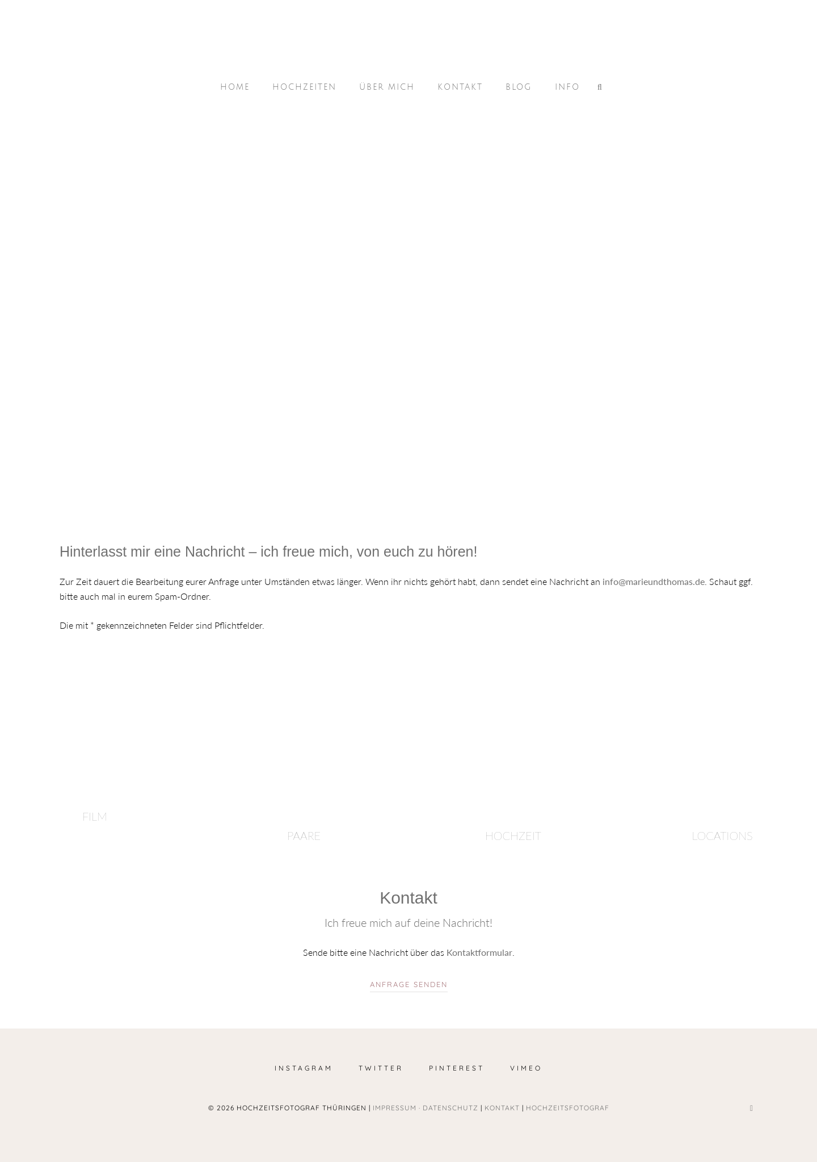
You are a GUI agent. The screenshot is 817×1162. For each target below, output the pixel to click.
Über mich (387, 87)
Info (567, 87)
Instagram (304, 1068)
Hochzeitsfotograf (567, 1108)
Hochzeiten (304, 87)
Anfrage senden (409, 984)
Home (235, 87)
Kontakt (460, 87)
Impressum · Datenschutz (425, 1108)
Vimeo (526, 1068)
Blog (519, 87)
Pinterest (457, 1068)
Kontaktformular (479, 952)
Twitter (381, 1068)
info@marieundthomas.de (654, 581)
